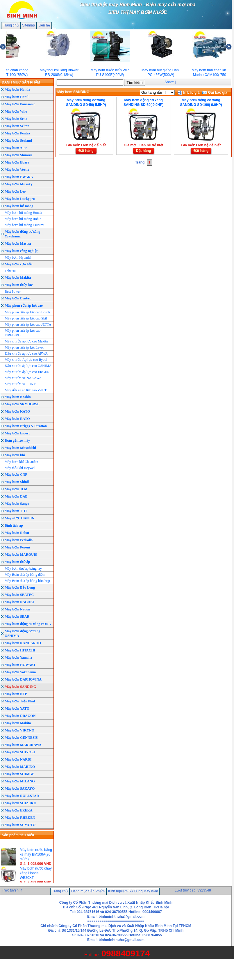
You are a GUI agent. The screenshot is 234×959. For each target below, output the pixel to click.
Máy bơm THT (16, 511)
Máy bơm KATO (17, 411)
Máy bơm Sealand (18, 140)
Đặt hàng (86, 151)
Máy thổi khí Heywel (20, 468)
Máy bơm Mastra (18, 243)
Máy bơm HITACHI (20, 650)
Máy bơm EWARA (19, 177)
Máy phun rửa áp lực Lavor (24, 347)
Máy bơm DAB (16, 496)
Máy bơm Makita (18, 278)
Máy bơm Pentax (17, 133)
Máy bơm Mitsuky (19, 184)
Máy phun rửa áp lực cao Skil (26, 318)
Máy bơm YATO (17, 708)
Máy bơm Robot (17, 533)
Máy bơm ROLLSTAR (22, 796)
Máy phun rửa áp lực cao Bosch (27, 312)
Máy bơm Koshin (18, 397)
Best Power (13, 292)
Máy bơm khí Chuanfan (21, 462)
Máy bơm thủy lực (19, 285)
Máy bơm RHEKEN (20, 818)
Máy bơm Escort (17, 433)
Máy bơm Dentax (18, 298)
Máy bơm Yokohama (20, 672)
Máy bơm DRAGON (20, 716)
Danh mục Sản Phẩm (88, 891)
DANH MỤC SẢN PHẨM (21, 82)
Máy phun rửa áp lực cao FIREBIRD (22, 332)
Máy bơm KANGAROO (23, 643)
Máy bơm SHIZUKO (20, 803)
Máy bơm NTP (16, 694)
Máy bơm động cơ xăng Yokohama (22, 234)
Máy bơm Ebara (17, 162)
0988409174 (125, 953)
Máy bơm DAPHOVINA (23, 679)
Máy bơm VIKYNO (19, 730)
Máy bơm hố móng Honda (23, 213)
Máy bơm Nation (17, 609)
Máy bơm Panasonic (20, 104)
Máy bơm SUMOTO (20, 825)
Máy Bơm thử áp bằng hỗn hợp (27, 581)
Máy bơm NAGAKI (19, 602)
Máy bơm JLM (16, 489)
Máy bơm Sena (16, 119)
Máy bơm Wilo (16, 111)
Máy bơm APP (16, 148)
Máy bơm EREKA (19, 810)
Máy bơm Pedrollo (19, 540)
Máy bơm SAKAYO (20, 788)
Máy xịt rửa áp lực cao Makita (26, 341)
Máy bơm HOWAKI (20, 665)
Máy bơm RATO (17, 419)
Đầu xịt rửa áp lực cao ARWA (26, 353)
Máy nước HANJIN (19, 518)
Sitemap (28, 25)
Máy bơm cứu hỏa (19, 264)
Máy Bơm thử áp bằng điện (24, 575)
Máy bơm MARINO (20, 767)
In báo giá (188, 92)
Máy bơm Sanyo (17, 504)
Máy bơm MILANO (20, 781)
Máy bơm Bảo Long (20, 587)
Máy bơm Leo (15, 191)
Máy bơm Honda (17, 90)
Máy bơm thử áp (17, 562)
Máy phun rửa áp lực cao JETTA (28, 324)
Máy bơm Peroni (17, 547)
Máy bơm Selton (17, 126)
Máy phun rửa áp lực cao (24, 305)
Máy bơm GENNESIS (21, 738)
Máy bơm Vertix (17, 170)
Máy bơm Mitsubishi (20, 448)
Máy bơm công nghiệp (21, 251)
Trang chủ (11, 25)
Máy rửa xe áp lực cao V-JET (26, 390)
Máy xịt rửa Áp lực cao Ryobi (26, 360)
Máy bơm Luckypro (20, 199)
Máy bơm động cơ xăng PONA (28, 624)
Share (169, 82)
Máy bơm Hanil (16, 97)
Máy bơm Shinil (17, 482)
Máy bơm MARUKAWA (23, 745)
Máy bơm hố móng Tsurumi (24, 225)
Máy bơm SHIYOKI (20, 752)
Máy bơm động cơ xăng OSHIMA (22, 633)
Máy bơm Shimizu (18, 155)
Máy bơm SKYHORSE (22, 404)
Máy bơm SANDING (20, 687)
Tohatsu (10, 271)
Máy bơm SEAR (17, 617)
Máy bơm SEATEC (19, 595)
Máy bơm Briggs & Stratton (26, 426)
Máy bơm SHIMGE (19, 774)
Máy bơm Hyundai (18, 257)
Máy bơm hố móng (19, 206)
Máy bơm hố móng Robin (23, 219)
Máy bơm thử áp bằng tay (23, 568)
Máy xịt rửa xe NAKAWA (23, 378)
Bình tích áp (14, 525)
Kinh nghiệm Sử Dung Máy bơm (133, 891)
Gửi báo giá (214, 92)
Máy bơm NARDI (18, 759)
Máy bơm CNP (16, 475)
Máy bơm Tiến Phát (20, 701)
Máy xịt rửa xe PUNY (20, 384)
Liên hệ (44, 25)
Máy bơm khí (15, 455)
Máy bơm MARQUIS (21, 555)
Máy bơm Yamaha (18, 658)
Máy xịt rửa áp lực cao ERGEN (27, 372)
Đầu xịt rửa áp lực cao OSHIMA (28, 366)
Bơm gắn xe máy (17, 440)
